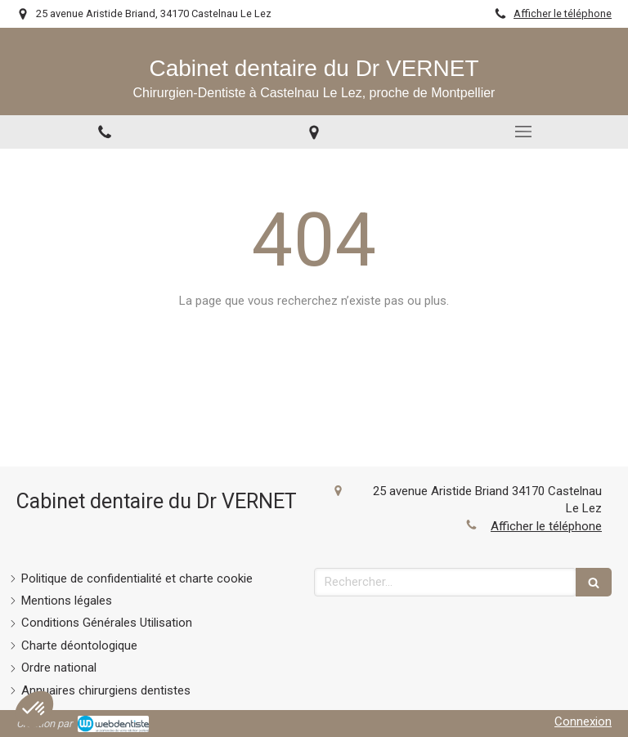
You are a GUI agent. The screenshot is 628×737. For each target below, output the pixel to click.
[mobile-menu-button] (523, 131)
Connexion (583, 721)
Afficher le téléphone (563, 13)
